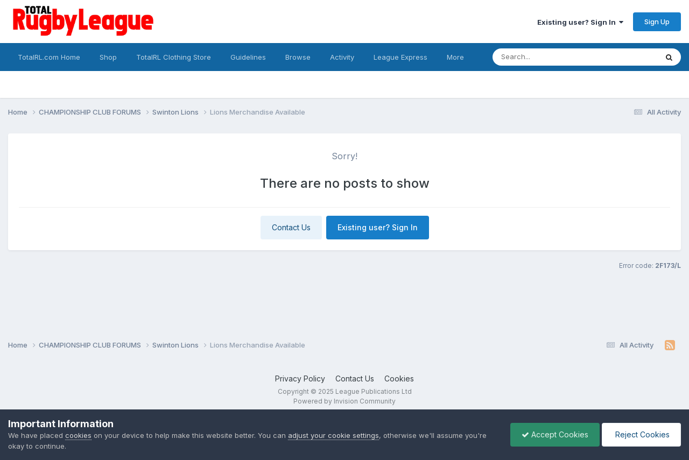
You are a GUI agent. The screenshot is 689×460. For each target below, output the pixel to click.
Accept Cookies (555, 434)
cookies (78, 435)
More (455, 57)
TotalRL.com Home (49, 57)
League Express (400, 57)
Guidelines (248, 57)
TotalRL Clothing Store (173, 57)
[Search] (546, 57)
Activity (342, 57)
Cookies (399, 378)
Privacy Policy (300, 378)
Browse (298, 57)
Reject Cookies (641, 434)
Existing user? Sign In (580, 22)
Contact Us (291, 227)
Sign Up (657, 21)
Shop (108, 57)
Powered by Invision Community (344, 401)
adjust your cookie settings (333, 435)
